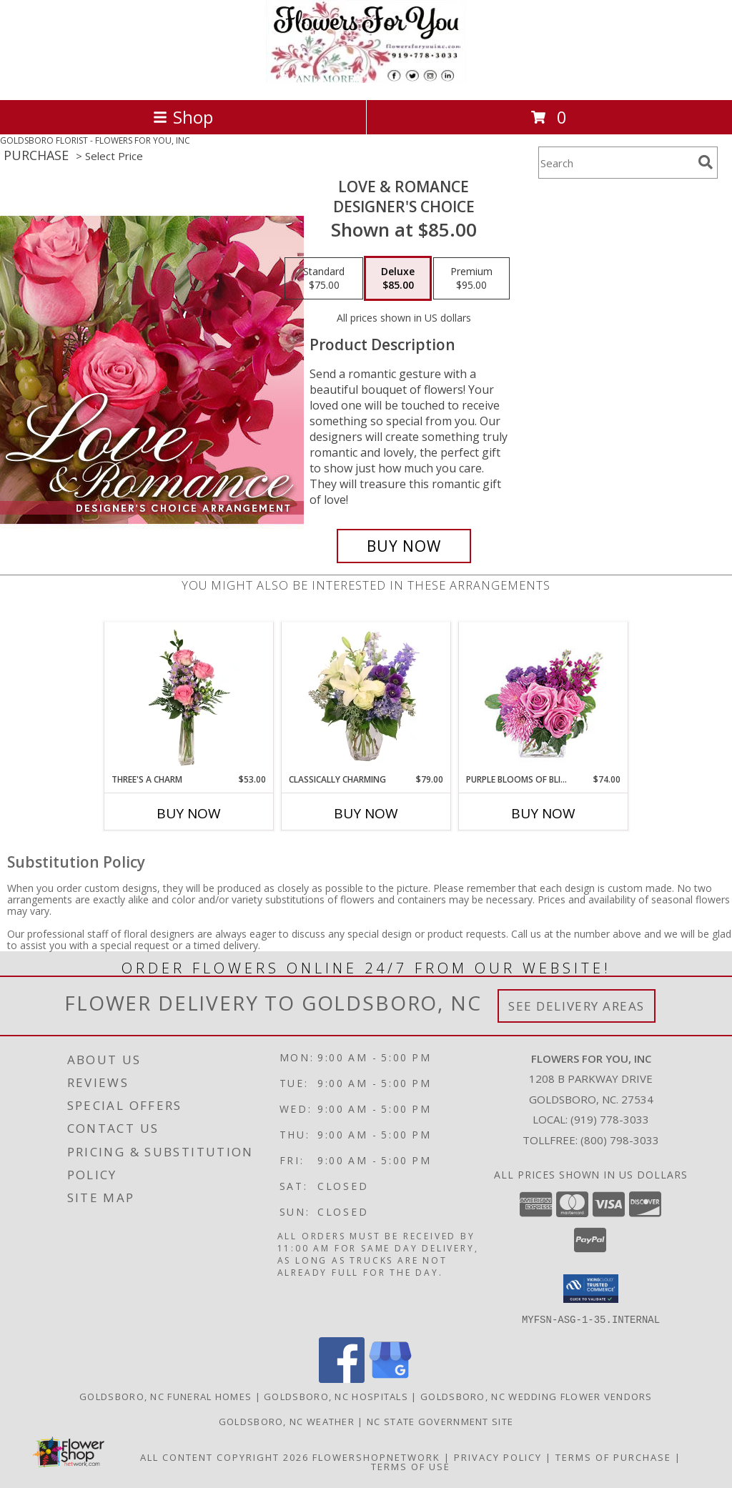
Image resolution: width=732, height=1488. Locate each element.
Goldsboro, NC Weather (287, 1420)
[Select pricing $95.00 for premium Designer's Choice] (471, 278)
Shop (183, 117)
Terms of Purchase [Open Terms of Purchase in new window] (613, 1456)
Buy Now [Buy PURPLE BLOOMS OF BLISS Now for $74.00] (543, 813)
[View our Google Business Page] (390, 1378)
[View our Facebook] (342, 1378)
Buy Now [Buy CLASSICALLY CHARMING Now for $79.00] (366, 813)
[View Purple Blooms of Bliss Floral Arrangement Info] (543, 697)
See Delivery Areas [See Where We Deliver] (576, 1006)
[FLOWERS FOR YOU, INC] (366, 79)
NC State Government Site (440, 1420)
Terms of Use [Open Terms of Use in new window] (410, 1465)
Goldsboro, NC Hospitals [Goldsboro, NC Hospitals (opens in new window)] (336, 1395)
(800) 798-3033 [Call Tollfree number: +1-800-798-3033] (619, 1140)
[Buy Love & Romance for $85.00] (404, 546)
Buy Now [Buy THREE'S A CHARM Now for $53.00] (189, 813)
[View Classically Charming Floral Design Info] (366, 697)
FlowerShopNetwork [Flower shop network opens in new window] (376, 1456)
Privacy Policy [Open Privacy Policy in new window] (498, 1456)
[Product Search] (615, 162)
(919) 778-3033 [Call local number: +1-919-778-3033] (609, 1119)
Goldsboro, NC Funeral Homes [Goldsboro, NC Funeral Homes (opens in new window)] (165, 1395)
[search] (705, 162)
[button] (590, 1288)
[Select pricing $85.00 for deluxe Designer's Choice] (398, 278)
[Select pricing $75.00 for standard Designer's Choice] (323, 278)
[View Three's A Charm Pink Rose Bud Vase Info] (189, 697)
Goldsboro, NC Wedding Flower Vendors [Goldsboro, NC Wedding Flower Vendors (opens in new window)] (536, 1395)
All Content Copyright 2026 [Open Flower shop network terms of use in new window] (224, 1456)
